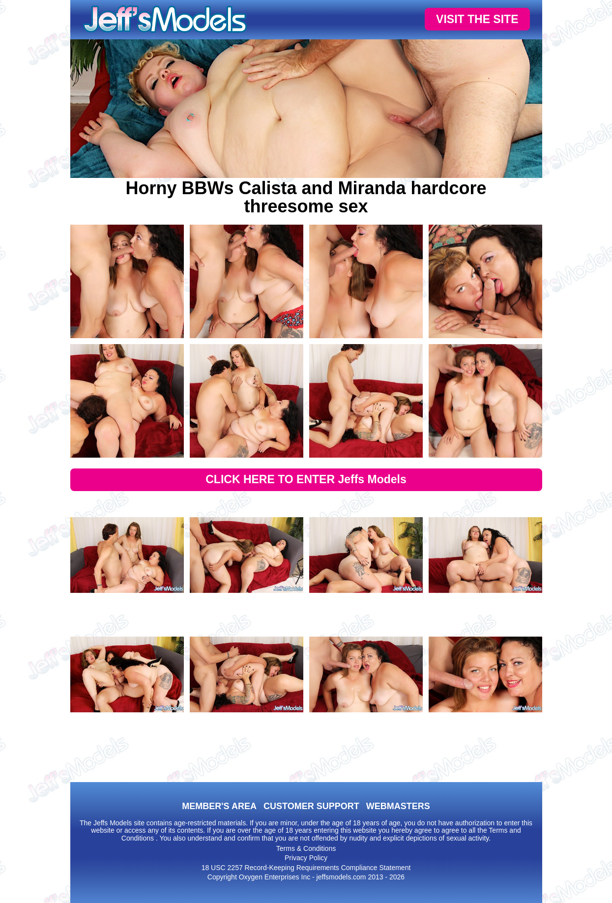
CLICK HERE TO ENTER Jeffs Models (306, 479)
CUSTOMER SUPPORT (311, 806)
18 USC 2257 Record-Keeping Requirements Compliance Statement (306, 868)
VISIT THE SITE (477, 19)
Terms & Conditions (306, 848)
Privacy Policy (306, 858)
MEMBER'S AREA (219, 806)
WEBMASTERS (398, 806)
